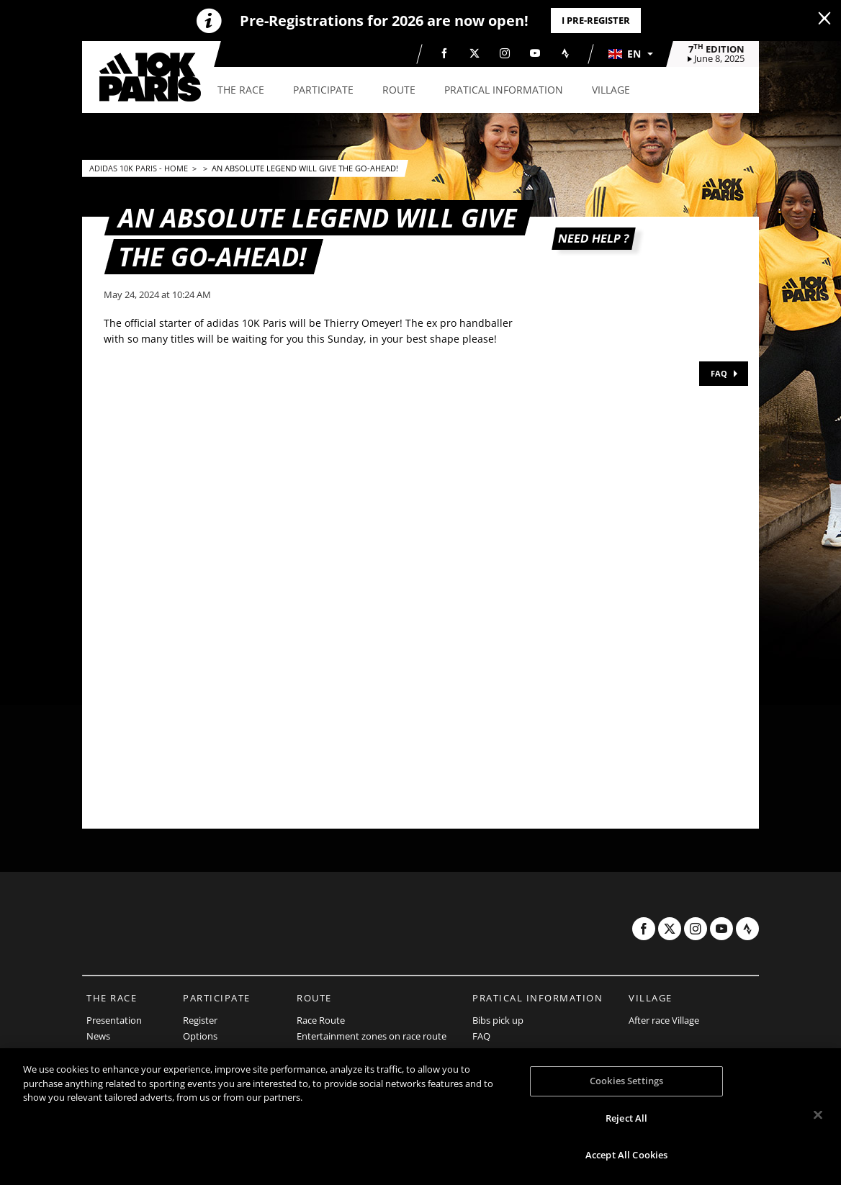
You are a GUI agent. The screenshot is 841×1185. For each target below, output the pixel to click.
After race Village (664, 1020)
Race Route (321, 1020)
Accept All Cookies (626, 1154)
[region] (420, 1116)
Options (200, 1035)
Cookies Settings (626, 1080)
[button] (630, 54)
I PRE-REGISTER (596, 20)
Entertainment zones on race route (371, 1035)
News (98, 1035)
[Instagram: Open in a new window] (505, 53)
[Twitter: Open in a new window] (474, 53)
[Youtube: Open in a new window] (535, 53)
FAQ (719, 373)
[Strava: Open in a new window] (565, 53)
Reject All (626, 1118)
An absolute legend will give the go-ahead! (305, 168)
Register (200, 1020)
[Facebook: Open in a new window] (444, 53)
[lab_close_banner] (824, 19)
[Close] (818, 1115)
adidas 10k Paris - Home (139, 168)
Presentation (114, 1020)
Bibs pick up (497, 1020)
